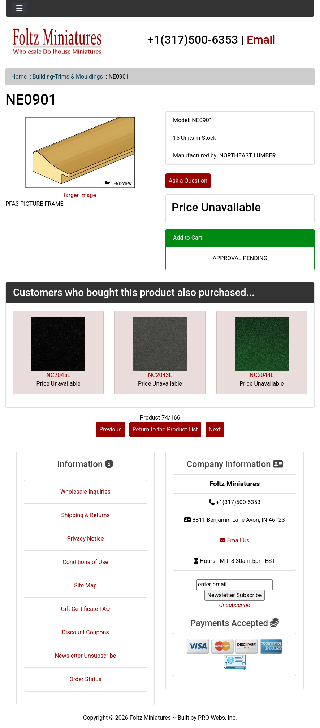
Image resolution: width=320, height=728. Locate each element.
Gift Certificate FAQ (85, 608)
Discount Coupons (85, 632)
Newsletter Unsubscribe (85, 655)
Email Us (234, 540)
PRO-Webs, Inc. (217, 717)
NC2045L (58, 375)
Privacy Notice (85, 538)
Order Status (85, 679)
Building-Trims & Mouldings (68, 76)
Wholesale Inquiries (85, 491)
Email (261, 39)
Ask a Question (188, 180)
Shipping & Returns (85, 515)
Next (215, 429)
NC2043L (160, 375)
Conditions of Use (85, 562)
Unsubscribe (234, 605)
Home (19, 76)
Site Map (85, 585)
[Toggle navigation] (19, 8)
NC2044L (261, 375)
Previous (110, 429)
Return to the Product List (165, 429)
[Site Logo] (57, 41)
